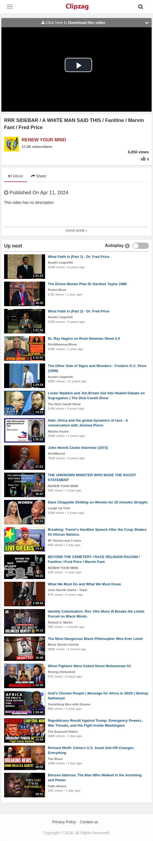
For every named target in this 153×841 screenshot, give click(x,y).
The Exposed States (63, 731)
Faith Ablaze (57, 786)
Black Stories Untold (63, 644)
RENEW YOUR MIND (44, 139)
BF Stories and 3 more (64, 540)
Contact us (89, 822)
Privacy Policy (64, 822)
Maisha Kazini (58, 431)
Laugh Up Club (59, 508)
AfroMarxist (56, 453)
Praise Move (57, 289)
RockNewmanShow (62, 344)
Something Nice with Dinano (69, 704)
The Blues (55, 759)
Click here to (96, 22)
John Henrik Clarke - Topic (67, 590)
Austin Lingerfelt (60, 262)
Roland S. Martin (60, 622)
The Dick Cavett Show (64, 404)
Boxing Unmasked (61, 671)
